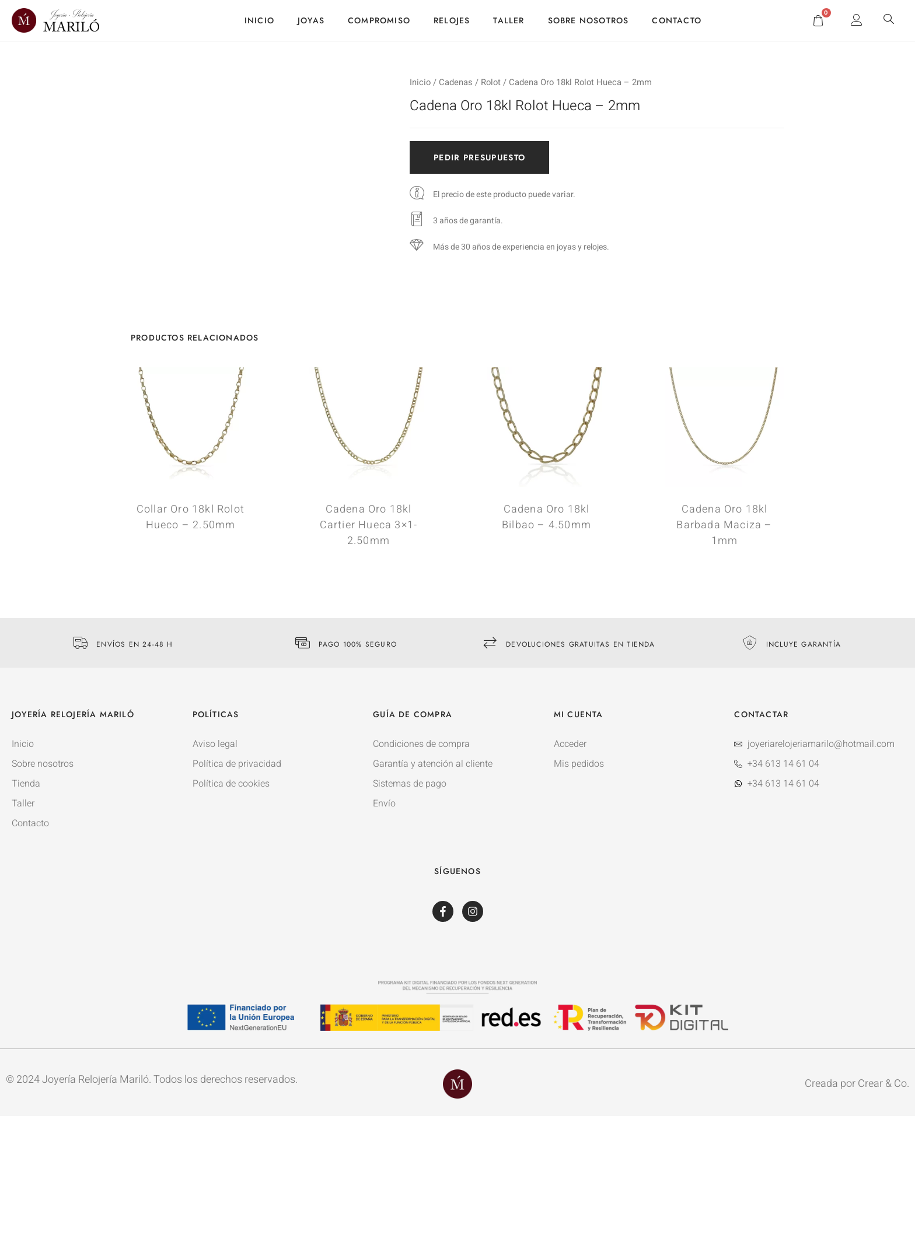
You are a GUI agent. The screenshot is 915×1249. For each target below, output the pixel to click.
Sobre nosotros (588, 20)
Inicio (259, 20)
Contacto (676, 20)
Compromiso (379, 20)
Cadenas (456, 82)
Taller (508, 20)
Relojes (452, 20)
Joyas (311, 20)
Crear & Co (882, 1084)
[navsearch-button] (888, 20)
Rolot (491, 82)
